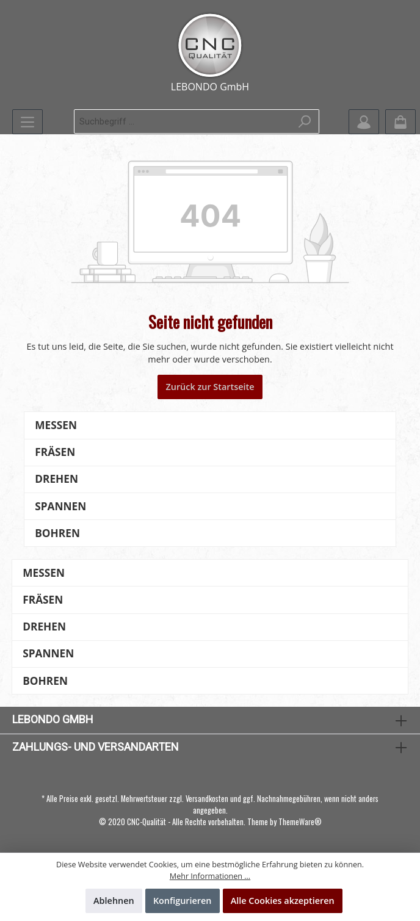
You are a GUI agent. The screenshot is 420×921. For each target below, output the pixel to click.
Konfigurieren (182, 900)
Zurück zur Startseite (209, 386)
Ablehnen (113, 900)
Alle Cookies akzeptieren (283, 900)
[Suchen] (305, 121)
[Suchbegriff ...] (183, 121)
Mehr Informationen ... (210, 876)
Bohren (57, 533)
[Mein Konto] (364, 121)
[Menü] (27, 121)
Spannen (60, 506)
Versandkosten (207, 798)
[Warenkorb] (400, 121)
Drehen (56, 479)
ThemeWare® (300, 822)
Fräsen (55, 452)
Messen (56, 425)
